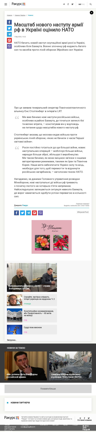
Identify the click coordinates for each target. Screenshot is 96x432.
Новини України (20, 15)
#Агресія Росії (82, 212)
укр (79, 4)
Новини (9, 15)
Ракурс (25, 205)
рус (83, 4)
